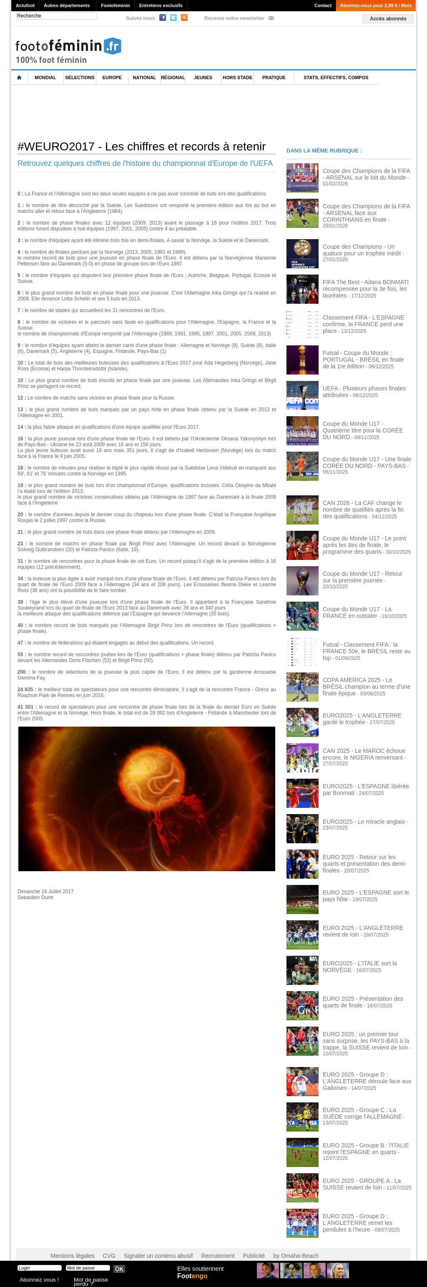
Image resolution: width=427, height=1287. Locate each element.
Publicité (229, 1245)
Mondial (45, 77)
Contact (323, 5)
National (144, 77)
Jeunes (203, 77)
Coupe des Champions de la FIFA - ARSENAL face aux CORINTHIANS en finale (366, 211)
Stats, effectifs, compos (336, 77)
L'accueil (19, 77)
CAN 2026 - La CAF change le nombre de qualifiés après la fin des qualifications (366, 503)
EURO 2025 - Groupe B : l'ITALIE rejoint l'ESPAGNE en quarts (360, 1138)
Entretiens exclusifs (161, 5)
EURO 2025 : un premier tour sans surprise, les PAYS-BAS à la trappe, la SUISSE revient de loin (365, 1034)
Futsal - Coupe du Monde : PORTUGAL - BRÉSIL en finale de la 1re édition (367, 350)
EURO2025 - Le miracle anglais (358, 816)
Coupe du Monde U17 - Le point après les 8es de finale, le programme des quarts (365, 538)
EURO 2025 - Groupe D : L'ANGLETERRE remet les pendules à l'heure (365, 1211)
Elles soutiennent (199, 1273)
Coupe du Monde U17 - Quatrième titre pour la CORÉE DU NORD (366, 421)
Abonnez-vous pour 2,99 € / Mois (376, 5)
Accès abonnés (388, 19)
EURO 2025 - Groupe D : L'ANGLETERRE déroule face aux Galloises (361, 1070)
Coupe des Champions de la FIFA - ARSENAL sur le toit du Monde (362, 173)
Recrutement (197, 1245)
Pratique (274, 77)
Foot (194, 1281)
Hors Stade (237, 77)
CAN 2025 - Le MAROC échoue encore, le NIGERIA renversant (358, 748)
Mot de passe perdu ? (96, 1280)
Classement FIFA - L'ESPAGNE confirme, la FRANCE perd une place (364, 315)
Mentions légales (69, 1245)
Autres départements (67, 5)
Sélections (79, 77)
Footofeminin (115, 5)
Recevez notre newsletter (234, 18)
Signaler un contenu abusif (145, 1245)
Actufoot (25, 5)
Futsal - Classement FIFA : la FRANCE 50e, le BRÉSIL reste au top (366, 642)
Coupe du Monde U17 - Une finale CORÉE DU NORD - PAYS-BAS (361, 456)
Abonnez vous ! (35, 1280)
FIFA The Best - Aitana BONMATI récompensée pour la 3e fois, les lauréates (360, 282)
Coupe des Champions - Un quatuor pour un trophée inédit (363, 244)
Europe (112, 77)
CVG (102, 1245)
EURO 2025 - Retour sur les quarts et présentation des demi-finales (364, 854)
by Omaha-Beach (267, 1245)
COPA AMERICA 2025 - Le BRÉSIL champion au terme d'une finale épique (366, 677)
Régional (173, 77)
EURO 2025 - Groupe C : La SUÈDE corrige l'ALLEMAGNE (363, 1102)
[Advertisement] (163, 112)
